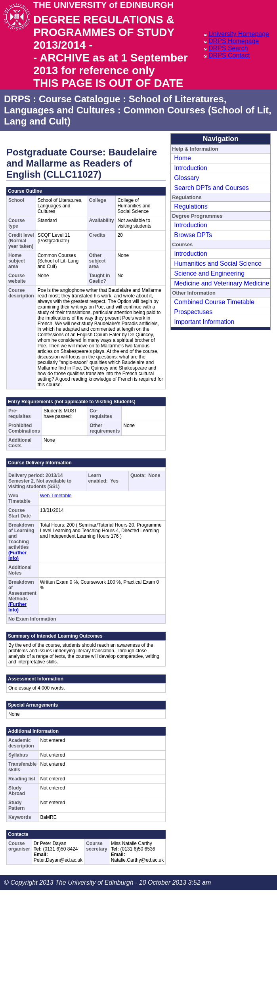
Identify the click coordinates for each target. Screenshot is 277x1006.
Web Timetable (56, 495)
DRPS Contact (229, 55)
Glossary (186, 177)
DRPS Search (228, 48)
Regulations (191, 206)
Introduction (190, 168)
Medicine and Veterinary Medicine (221, 283)
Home (182, 158)
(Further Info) (17, 555)
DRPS (17, 99)
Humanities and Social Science (218, 263)
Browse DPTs (193, 235)
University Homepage (238, 34)
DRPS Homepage (233, 41)
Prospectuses (193, 312)
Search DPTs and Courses (211, 187)
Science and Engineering (209, 273)
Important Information (204, 321)
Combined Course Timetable (214, 302)
